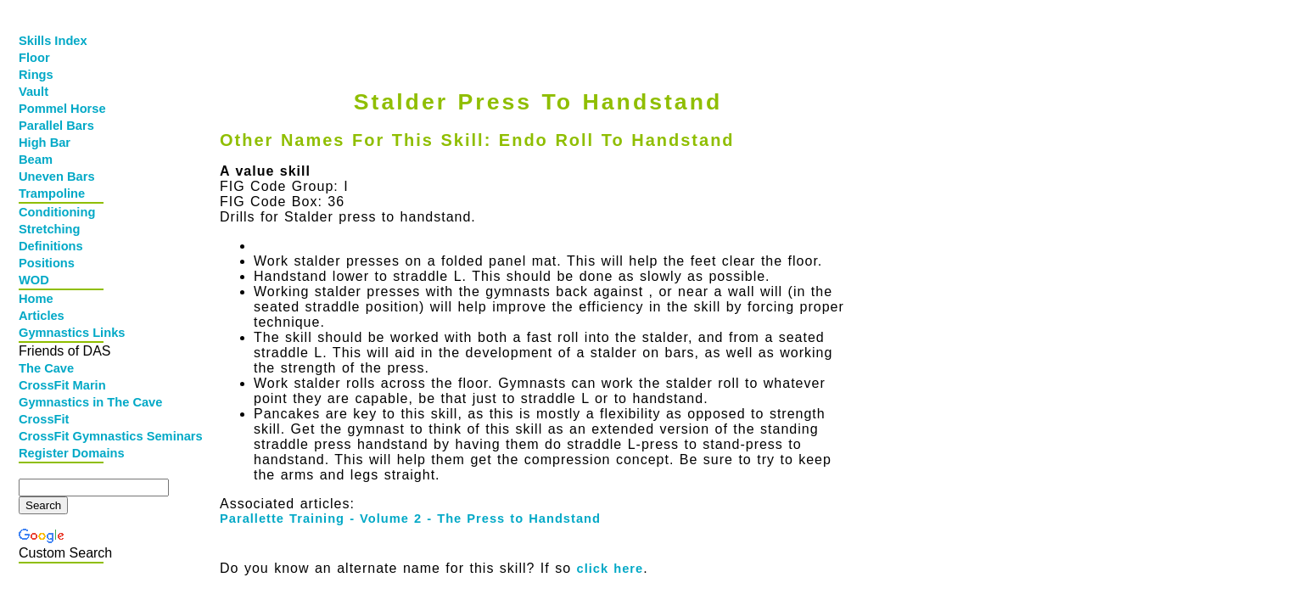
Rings (36, 74)
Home (36, 299)
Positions (47, 263)
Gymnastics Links (63, 332)
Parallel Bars (56, 125)
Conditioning (57, 212)
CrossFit (44, 419)
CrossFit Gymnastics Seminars (63, 436)
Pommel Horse (62, 108)
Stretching (49, 229)
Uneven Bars (57, 176)
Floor (34, 57)
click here (610, 568)
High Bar (44, 142)
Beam (36, 159)
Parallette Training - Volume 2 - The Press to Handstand (410, 518)
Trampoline (52, 193)
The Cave (46, 368)
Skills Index (53, 41)
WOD (34, 280)
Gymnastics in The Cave (63, 402)
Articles (41, 315)
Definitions (51, 246)
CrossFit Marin (62, 385)
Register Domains (63, 453)
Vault (33, 91)
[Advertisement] (533, 31)
